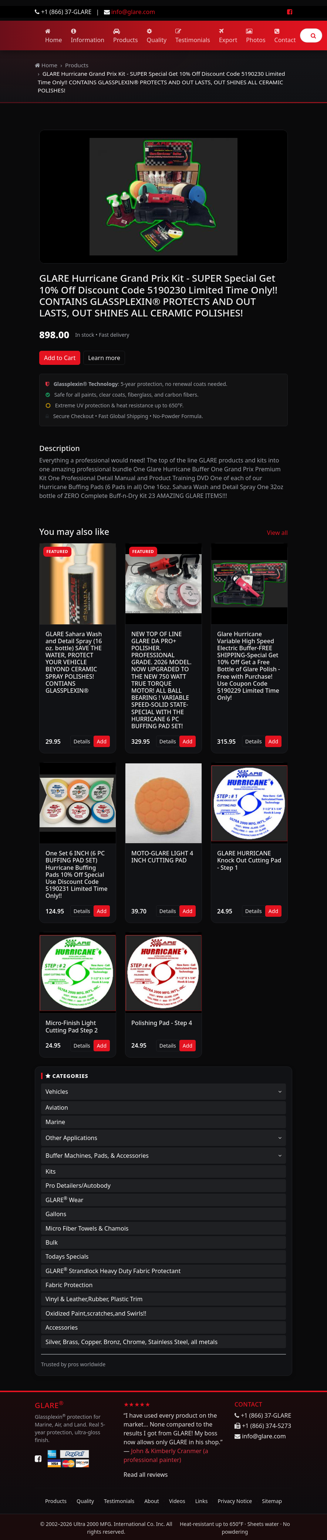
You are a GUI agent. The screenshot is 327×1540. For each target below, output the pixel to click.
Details (82, 741)
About (151, 1501)
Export (228, 36)
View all (277, 533)
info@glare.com (133, 12)
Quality (157, 36)
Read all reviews (146, 1475)
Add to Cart (59, 358)
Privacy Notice (235, 1501)
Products (125, 36)
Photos (255, 36)
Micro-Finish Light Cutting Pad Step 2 (71, 1026)
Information (88, 36)
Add (102, 741)
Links (201, 1501)
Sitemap (272, 1501)
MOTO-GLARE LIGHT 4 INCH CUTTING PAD (162, 856)
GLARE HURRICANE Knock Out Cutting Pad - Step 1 (249, 860)
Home (53, 36)
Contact (285, 36)
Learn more (104, 358)
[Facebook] (38, 1458)
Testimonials (192, 36)
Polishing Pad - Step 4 (161, 1023)
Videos (177, 1501)
